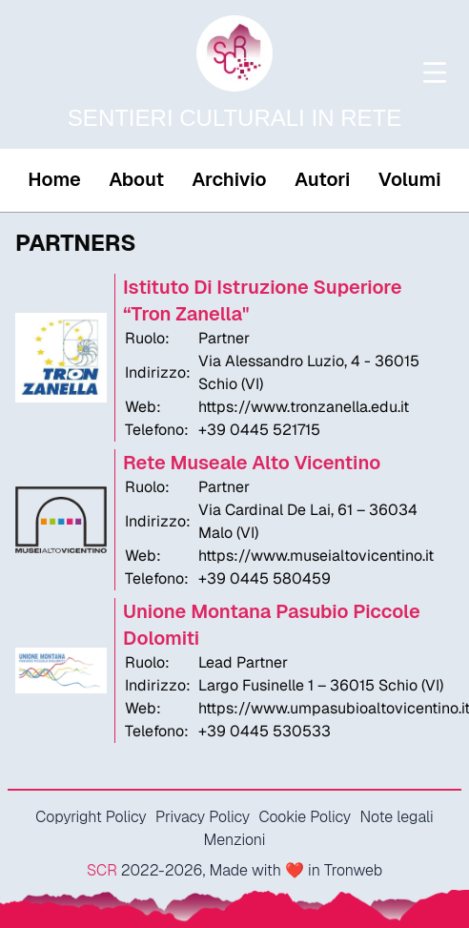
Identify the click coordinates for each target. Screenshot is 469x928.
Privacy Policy (202, 817)
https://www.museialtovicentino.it (316, 556)
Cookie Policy (304, 817)
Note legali (396, 817)
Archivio (229, 179)
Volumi (409, 179)
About (136, 179)
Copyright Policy (90, 817)
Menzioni (235, 840)
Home (54, 179)
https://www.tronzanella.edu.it (303, 407)
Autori (322, 179)
